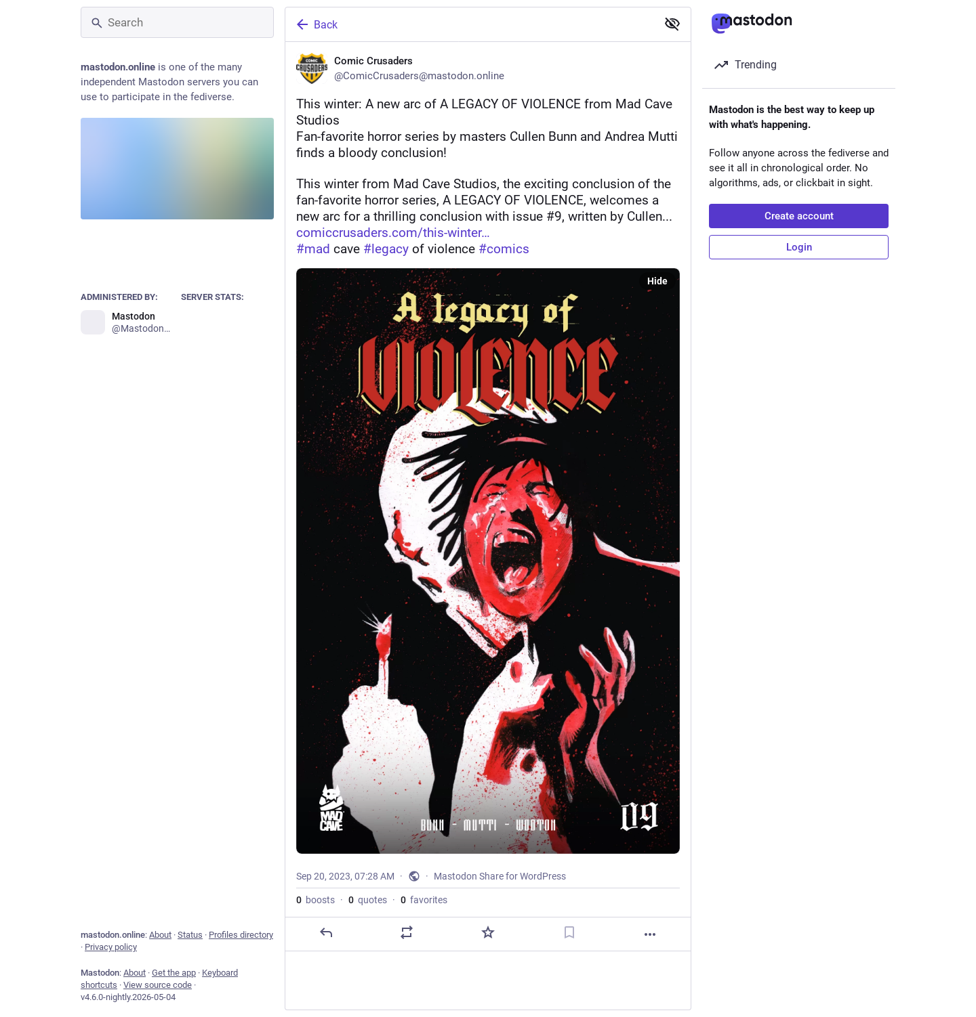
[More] (650, 934)
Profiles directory (241, 935)
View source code (157, 985)
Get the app (174, 973)
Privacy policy (111, 947)
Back (316, 24)
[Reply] (326, 932)
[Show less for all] (672, 23)
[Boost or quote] (407, 932)
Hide (657, 281)
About (160, 935)
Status (190, 935)
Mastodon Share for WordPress (500, 876)
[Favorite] (488, 932)
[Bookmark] (569, 932)
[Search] (177, 22)
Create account (799, 216)
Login (799, 247)
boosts (315, 900)
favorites (424, 900)
